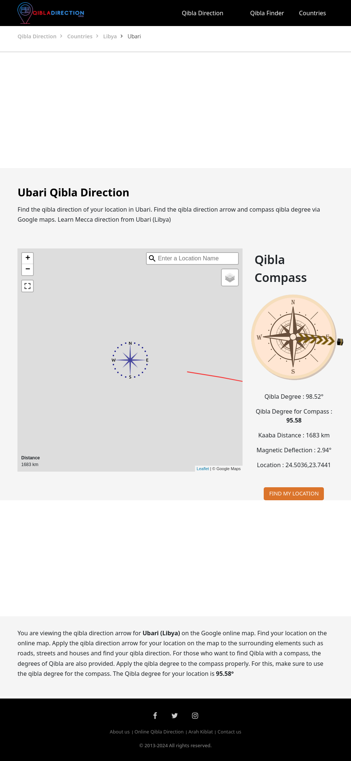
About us (120, 732)
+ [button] (27, 258)
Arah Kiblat (200, 732)
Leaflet (203, 468)
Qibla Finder (267, 13)
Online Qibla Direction (159, 732)
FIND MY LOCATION (294, 493)
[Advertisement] (175, 110)
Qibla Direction (202, 13)
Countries (312, 13)
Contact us (229, 732)
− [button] (27, 269)
